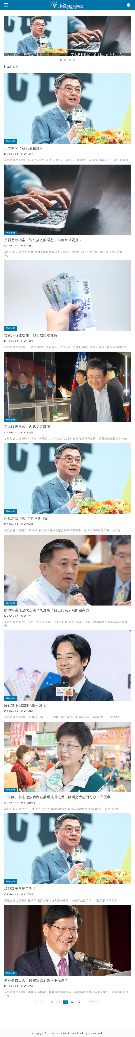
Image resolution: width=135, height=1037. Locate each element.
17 (52, 1002)
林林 (29, 245)
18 (58, 1002)
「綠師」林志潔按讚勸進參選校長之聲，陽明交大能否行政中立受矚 (57, 796)
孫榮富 (30, 985)
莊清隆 (30, 432)
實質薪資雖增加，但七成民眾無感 (30, 335)
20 (72, 1002)
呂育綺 (30, 711)
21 (78, 1002)
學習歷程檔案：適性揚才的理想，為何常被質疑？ (43, 239)
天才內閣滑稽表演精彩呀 (23, 148)
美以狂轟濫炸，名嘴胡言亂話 (27, 426)
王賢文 (30, 340)
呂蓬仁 (30, 153)
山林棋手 (31, 802)
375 (91, 1002)
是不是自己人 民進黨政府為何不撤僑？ (36, 980)
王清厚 (30, 894)
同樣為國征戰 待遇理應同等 (26, 518)
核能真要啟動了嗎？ (20, 888)
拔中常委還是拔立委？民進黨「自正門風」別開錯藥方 (46, 610)
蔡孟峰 (30, 524)
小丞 (29, 615)
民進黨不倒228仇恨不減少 (25, 705)
